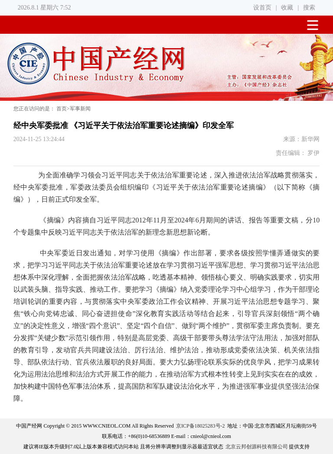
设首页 (262, 7)
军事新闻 (80, 109)
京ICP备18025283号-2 (200, 426)
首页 (61, 109)
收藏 (287, 7)
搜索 (309, 7)
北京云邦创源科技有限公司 (256, 447)
